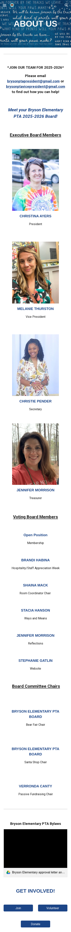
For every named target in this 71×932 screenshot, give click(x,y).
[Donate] (35, 924)
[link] (36, 853)
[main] (36, 24)
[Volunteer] (52, 908)
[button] (4, 5)
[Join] (18, 908)
